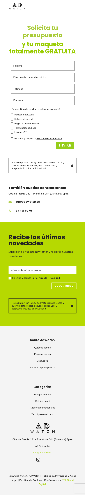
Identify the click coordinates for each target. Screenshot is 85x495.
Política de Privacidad (49, 138)
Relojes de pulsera (22, 114)
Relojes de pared (22, 119)
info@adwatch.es (28, 202)
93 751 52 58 (24, 210)
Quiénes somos (42, 347)
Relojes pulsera (42, 394)
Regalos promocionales (25, 123)
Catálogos (42, 360)
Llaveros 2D (19, 132)
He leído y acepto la (36, 138)
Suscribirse (64, 286)
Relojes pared (42, 401)
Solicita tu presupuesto (42, 367)
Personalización (42, 354)
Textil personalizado (23, 128)
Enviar (65, 145)
